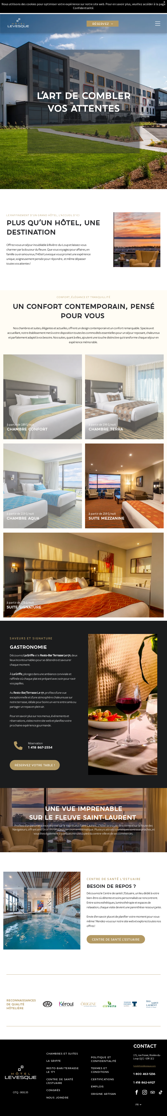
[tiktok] (160, 1093)
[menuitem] (102, 10)
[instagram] (144, 1093)
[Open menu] (157, 9)
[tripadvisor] (152, 1093)
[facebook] (136, 1093)
